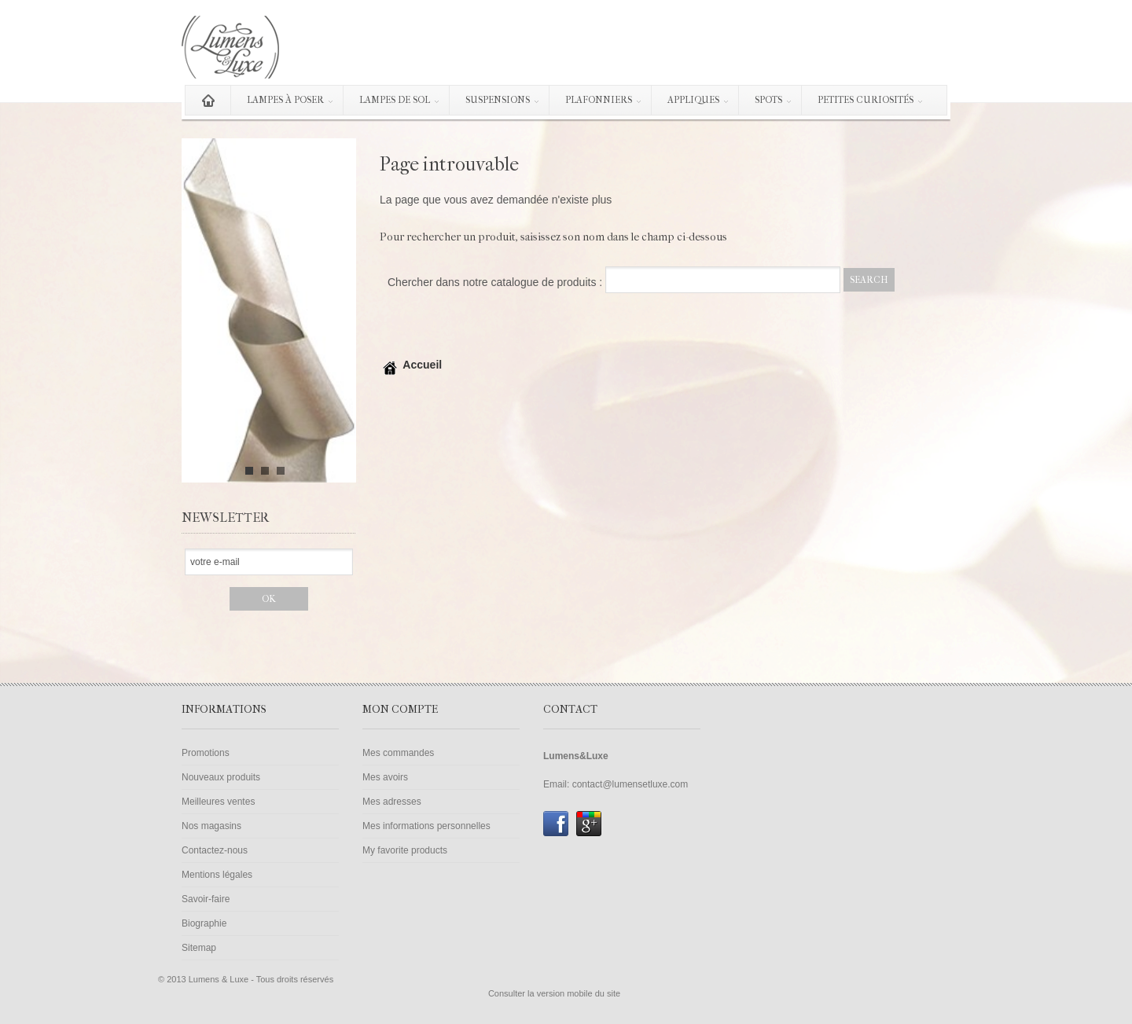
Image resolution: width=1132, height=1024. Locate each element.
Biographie (204, 923)
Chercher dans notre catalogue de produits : (495, 282)
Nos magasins (211, 825)
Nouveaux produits (221, 777)
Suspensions (495, 103)
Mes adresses (391, 801)
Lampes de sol (392, 103)
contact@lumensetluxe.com (630, 784)
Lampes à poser (283, 103)
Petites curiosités (863, 103)
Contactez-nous (215, 850)
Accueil (411, 364)
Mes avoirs (385, 777)
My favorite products (404, 850)
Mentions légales (217, 874)
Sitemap (199, 947)
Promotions (206, 752)
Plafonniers (596, 103)
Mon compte (400, 709)
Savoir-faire (206, 899)
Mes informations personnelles (426, 825)
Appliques (691, 103)
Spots (766, 103)
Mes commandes (398, 752)
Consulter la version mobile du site (554, 993)
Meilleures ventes (218, 801)
